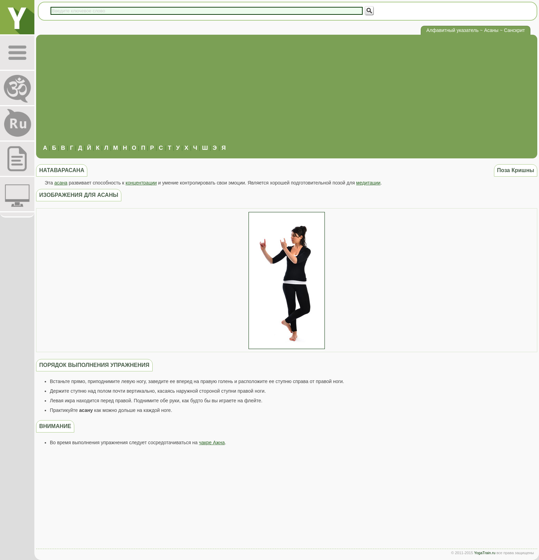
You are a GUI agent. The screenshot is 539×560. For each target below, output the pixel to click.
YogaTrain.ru (484, 553)
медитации (368, 183)
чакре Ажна (212, 442)
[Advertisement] (286, 93)
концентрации (141, 183)
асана (60, 183)
